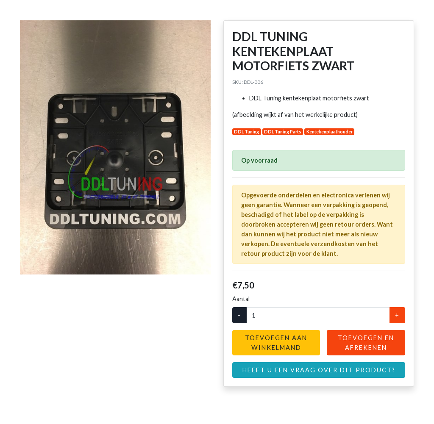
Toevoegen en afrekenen (366, 342)
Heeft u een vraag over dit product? (318, 370)
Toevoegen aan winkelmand (276, 342)
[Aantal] (318, 315)
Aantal (241, 298)
